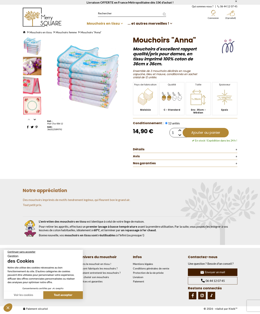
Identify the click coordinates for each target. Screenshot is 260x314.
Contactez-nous (202, 257)
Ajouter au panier (205, 132)
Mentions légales (143, 263)
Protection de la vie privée (148, 272)
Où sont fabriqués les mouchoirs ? (98, 268)
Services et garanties (90, 281)
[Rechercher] (132, 13)
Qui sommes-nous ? (202, 6)
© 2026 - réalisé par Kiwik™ (220, 308)
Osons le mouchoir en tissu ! (94, 263)
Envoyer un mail (212, 272)
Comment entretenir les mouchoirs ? (99, 272)
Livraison (138, 277)
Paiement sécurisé (35, 308)
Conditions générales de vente (151, 268)
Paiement (138, 281)
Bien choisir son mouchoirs (93, 277)
